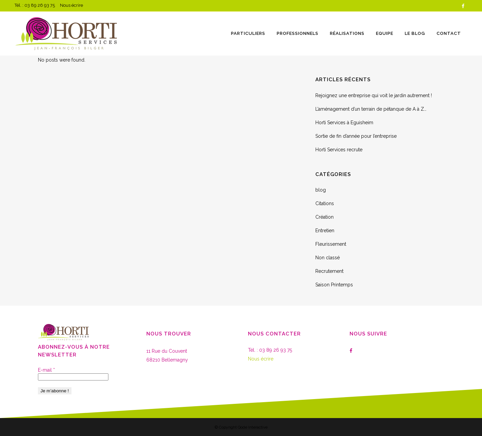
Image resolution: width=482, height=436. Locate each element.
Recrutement (329, 271)
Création (324, 217)
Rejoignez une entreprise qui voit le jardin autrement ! (373, 95)
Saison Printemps (334, 284)
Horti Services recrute (338, 149)
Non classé (327, 257)
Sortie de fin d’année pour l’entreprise (356, 136)
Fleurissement (330, 244)
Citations (324, 203)
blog (320, 190)
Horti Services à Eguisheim (344, 122)
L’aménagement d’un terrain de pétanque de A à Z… (370, 109)
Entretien (324, 230)
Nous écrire (71, 5)
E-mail (46, 370)
